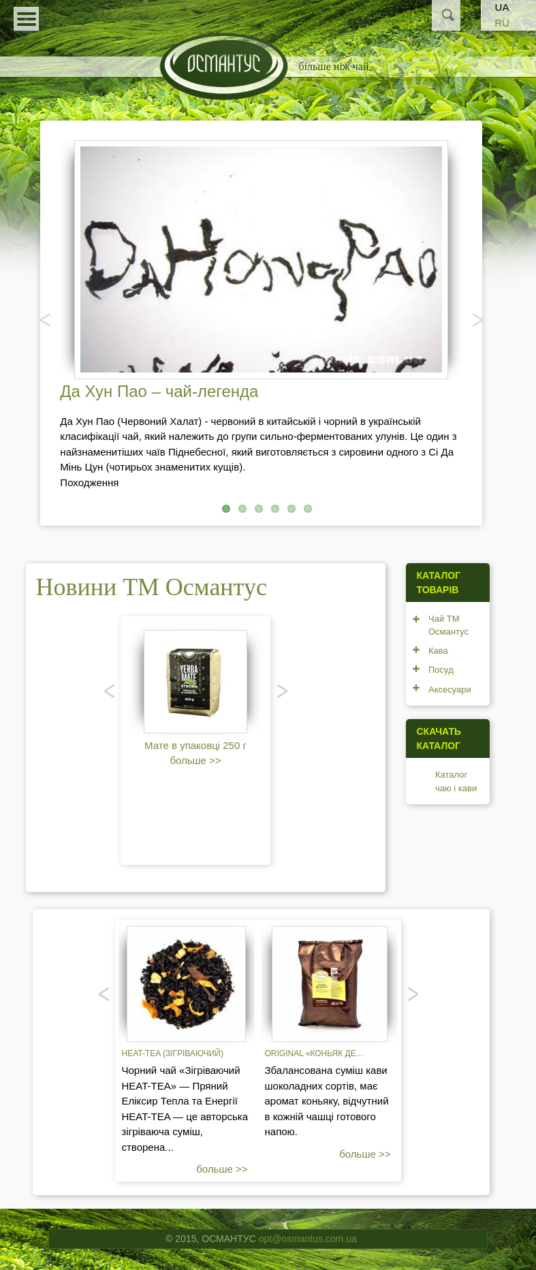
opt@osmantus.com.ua (308, 1238)
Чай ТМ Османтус (448, 625)
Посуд (441, 670)
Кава (438, 651)
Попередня (46, 319)
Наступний (476, 319)
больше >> (195, 760)
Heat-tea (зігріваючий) (172, 1053)
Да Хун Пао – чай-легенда (159, 391)
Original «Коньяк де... (314, 1053)
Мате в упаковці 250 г (195, 745)
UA (502, 7)
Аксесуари (449, 689)
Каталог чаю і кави (456, 781)
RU (501, 23)
